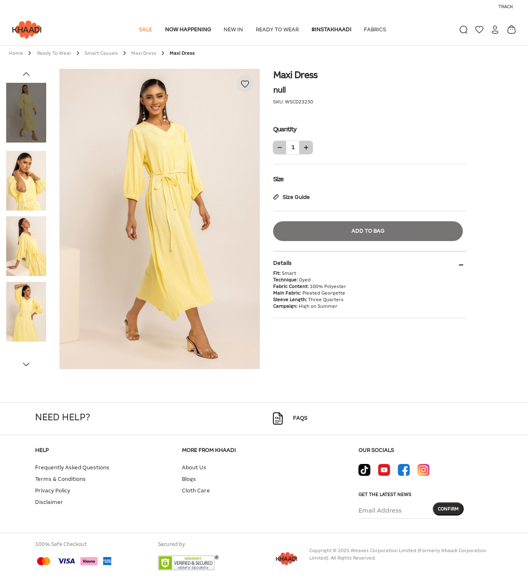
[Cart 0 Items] (511, 29)
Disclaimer (49, 502)
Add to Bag (367, 231)
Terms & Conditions (60, 479)
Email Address (379, 510)
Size (369, 178)
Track (505, 6)
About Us (194, 467)
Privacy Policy (52, 490)
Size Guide (291, 197)
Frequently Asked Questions (72, 467)
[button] (147, 30)
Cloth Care (196, 490)
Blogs (189, 479)
